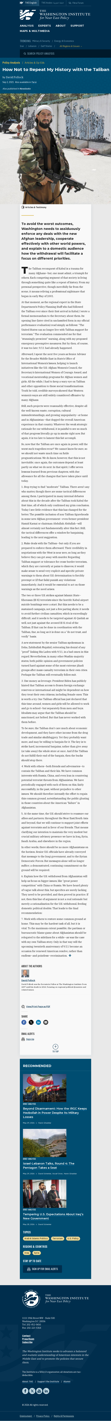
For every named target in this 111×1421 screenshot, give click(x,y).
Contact (26, 1335)
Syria (36, 1252)
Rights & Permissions (64, 1416)
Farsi (34, 82)
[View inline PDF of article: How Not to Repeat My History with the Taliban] (55, 1006)
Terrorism (58, 1238)
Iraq (26, 1252)
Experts (44, 25)
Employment (26, 1416)
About (61, 25)
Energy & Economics (64, 41)
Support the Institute (48, 1381)
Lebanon (32, 46)
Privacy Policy (43, 1416)
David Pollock (14, 77)
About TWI (27, 1381)
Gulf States (47, 46)
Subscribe (27, 1342)
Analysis (27, 25)
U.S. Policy (73, 1238)
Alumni (66, 1381)
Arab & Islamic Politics (36, 1238)
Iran (22, 46)
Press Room (28, 1339)
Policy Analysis (11, 62)
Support (77, 25)
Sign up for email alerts (42, 1269)
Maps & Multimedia (35, 31)
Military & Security (41, 41)
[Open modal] (39, 53)
